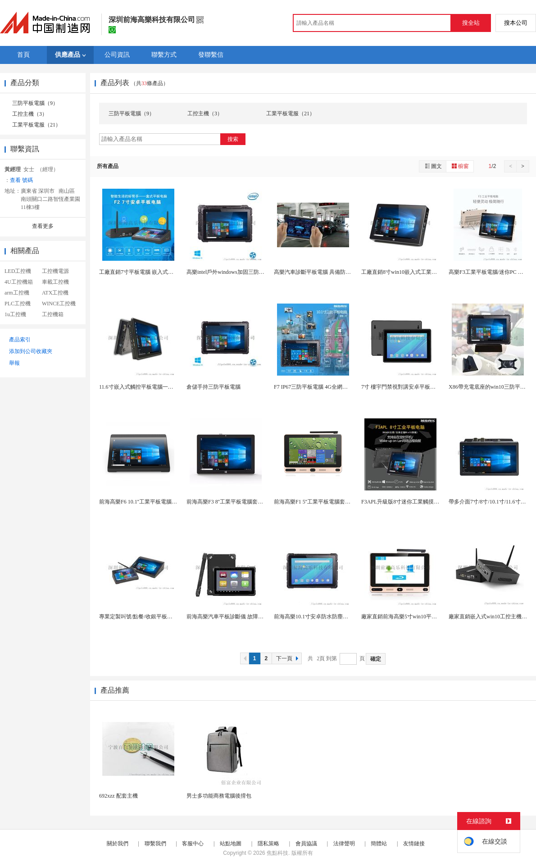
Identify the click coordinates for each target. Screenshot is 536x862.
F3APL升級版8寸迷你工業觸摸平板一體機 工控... (419, 502)
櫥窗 (460, 166)
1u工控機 (15, 314)
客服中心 (193, 843)
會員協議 (306, 843)
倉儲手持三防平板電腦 (213, 387)
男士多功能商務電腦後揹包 (218, 796)
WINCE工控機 (59, 303)
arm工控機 (17, 293)
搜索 (232, 139)
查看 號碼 (21, 180)
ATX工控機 (55, 293)
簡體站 (379, 843)
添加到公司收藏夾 (30, 351)
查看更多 (43, 226)
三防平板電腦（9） (35, 103)
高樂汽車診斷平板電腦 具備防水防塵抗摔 (323, 272)
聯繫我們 (155, 843)
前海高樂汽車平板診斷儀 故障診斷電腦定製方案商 (246, 616)
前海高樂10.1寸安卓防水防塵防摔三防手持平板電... (334, 616)
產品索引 (20, 339)
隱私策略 (268, 843)
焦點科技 (277, 853)
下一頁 (288, 658)
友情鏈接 (414, 843)
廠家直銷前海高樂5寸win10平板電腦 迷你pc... (415, 616)
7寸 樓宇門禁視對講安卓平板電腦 (401, 387)
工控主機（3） (29, 114)
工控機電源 (55, 271)
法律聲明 (344, 843)
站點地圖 (230, 843)
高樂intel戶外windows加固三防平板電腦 (233, 272)
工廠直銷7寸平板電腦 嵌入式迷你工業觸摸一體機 (158, 272)
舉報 (14, 363)
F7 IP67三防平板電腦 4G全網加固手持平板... (326, 387)
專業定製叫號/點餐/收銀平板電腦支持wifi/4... (152, 616)
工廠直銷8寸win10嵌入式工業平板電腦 (407, 272)
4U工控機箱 (19, 282)
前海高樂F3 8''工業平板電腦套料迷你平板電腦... (243, 502)
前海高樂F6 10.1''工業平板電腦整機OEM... (149, 502)
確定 (375, 659)
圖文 (433, 166)
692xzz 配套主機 (118, 796)
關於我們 (117, 843)
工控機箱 (53, 314)
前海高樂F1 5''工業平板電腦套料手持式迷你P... (329, 502)
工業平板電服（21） (36, 125)
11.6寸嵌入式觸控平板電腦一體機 (139, 387)
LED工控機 (18, 271)
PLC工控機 (18, 303)
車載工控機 (55, 282)
